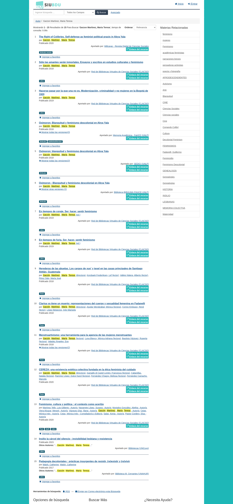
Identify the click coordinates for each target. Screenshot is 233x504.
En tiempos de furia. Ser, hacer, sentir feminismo (67, 240)
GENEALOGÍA (170, 171)
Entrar (192, 4)
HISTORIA (168, 189)
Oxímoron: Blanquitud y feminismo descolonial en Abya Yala (74, 122)
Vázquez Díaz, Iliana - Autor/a (83, 410)
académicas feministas (173, 53)
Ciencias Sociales (171, 108)
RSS (66, 491)
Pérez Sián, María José (50, 278)
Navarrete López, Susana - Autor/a (95, 407)
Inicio (179, 4)
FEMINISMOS (169, 146)
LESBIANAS (169, 202)
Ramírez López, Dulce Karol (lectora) (72, 376)
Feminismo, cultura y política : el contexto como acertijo (71, 404)
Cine (165, 121)
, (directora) (64, 275)
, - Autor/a (118, 410)
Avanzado (115, 12)
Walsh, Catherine (51, 464)
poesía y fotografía (171, 71)
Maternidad (168, 214)
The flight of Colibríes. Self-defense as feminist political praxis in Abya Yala (82, 36)
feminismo (167, 34)
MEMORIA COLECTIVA (174, 208)
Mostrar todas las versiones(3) (54, 132)
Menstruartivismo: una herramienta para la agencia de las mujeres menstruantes (85, 335)
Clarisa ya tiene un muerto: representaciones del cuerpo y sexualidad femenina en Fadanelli (92, 303)
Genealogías (169, 183)
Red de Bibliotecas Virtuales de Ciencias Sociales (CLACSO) (120, 71)
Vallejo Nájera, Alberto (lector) (134, 275)
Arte (165, 90)
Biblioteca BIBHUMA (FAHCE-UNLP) (131, 192)
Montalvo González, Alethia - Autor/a (129, 407)
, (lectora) (63, 338)
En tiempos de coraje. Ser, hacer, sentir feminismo (68, 211)
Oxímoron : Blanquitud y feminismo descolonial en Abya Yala (74, 183)
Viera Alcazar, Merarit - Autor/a (53, 410)
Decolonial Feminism (172, 139)
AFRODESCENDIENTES (175, 77)
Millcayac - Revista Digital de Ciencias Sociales (126, 46)
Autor (38, 21)
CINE (165, 102)
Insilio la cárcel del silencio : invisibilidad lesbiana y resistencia (75, 438)
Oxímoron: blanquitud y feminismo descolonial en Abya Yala (74, 151)
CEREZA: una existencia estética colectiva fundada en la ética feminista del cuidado (87, 369)
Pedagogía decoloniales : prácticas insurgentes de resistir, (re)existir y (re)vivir (84, 461)
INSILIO (166, 195)
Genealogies (169, 177)
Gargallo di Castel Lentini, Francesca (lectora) (108, 373)
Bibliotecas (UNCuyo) (139, 448)
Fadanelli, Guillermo (172, 152)
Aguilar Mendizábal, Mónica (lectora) (104, 307)
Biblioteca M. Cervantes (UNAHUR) (132, 473)
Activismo (167, 84)
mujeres (166, 40)
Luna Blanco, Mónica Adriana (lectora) (103, 338)
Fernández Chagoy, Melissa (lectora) (108, 376)
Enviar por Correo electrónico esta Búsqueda (97, 491)
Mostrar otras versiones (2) (53, 189)
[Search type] (79, 12)
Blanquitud (168, 96)
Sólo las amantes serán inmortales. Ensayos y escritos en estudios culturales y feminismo (91, 62)
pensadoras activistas (173, 65)
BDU (39, 4)
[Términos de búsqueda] (48, 12)
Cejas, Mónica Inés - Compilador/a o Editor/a (81, 414)
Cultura (166, 133)
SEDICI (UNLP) (141, 164)
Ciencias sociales (171, 115)
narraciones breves (172, 59)
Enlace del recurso (137, 49)
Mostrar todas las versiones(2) (54, 347)
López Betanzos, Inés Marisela (61, 310)
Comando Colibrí (171, 127)
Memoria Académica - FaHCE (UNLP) (131, 135)
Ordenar (129, 27)
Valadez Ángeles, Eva (58, 341)
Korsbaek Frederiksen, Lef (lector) (103, 275)
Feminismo (168, 46)
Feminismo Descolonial (174, 164)
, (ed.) (61, 214)
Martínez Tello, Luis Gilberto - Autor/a (60, 407)
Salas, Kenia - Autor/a (114, 414)
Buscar (101, 12)
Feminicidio (168, 158)
